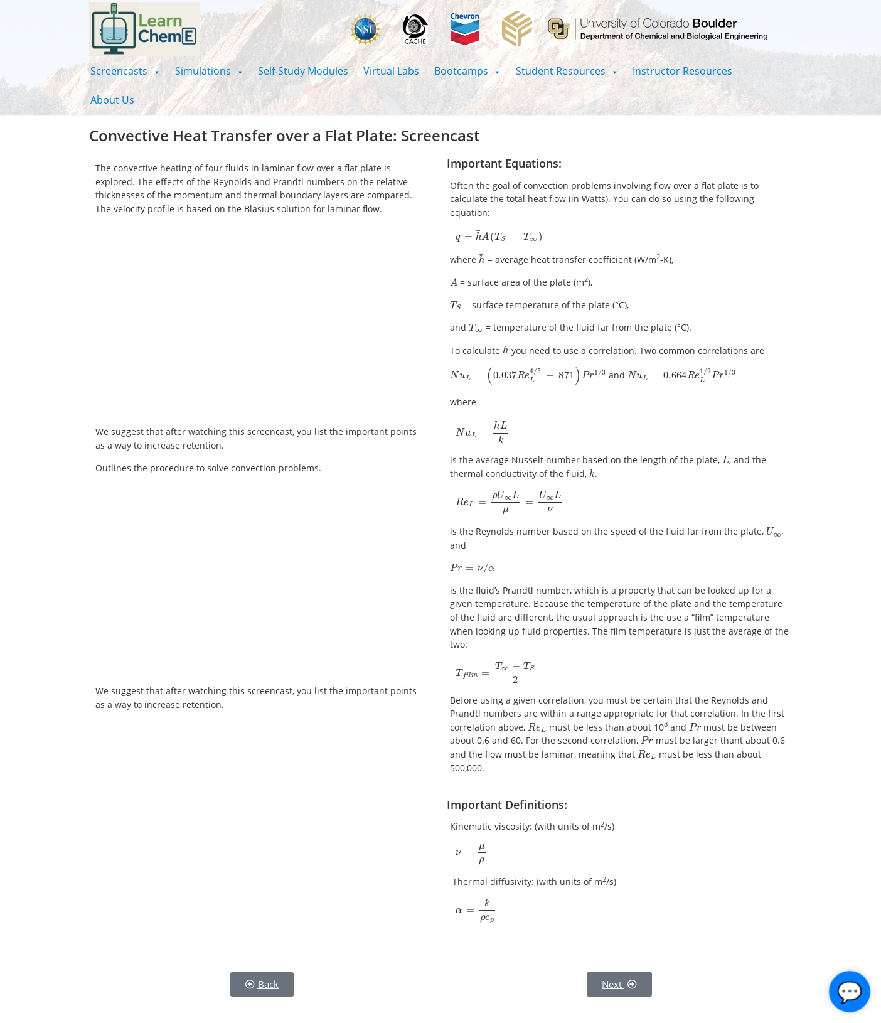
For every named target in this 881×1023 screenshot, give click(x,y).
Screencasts (125, 71)
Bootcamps (467, 71)
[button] (125, 70)
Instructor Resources (682, 71)
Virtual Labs (391, 71)
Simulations (209, 71)
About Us (112, 100)
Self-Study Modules (303, 71)
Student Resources (567, 71)
